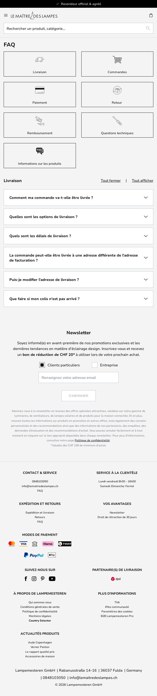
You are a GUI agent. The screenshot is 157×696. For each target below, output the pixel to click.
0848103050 (40, 481)
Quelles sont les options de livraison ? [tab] (43, 216)
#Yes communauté (117, 607)
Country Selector (40, 620)
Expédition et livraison (40, 512)
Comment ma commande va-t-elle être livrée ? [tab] (51, 197)
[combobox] (78, 28)
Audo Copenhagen (40, 642)
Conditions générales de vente (40, 607)
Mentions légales (40, 616)
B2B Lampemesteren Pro (117, 616)
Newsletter (117, 512)
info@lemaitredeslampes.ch (40, 486)
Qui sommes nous (40, 602)
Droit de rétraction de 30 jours (117, 517)
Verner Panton (40, 647)
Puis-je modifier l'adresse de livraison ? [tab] (44, 279)
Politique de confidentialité (92, 440)
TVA (117, 602)
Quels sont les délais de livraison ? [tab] (40, 235)
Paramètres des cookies (117, 611)
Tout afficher (142, 180)
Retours (40, 517)
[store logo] (37, 15)
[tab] (40, 482)
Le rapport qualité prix (39, 651)
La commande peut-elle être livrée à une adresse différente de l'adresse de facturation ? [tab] (73, 258)
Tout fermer (111, 180)
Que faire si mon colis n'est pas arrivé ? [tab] (44, 298)
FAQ (40, 490)
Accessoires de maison (40, 656)
